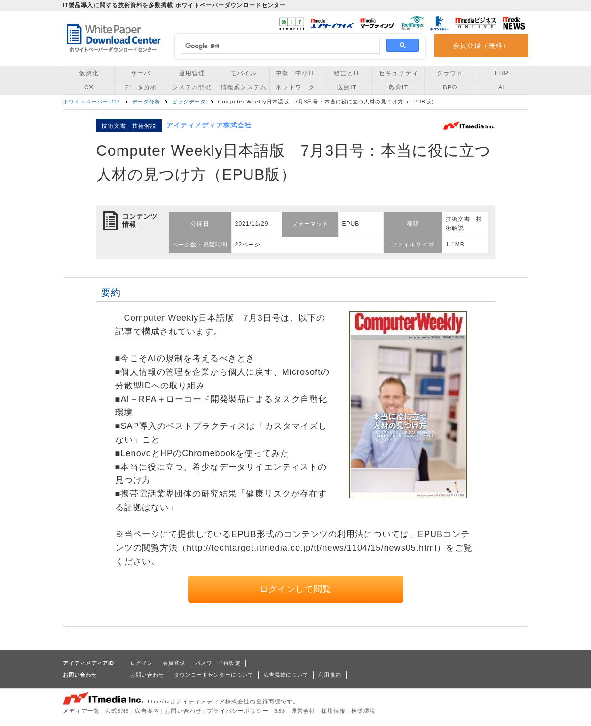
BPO (450, 87)
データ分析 (140, 87)
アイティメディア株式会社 (209, 125)
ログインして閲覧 (295, 589)
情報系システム (244, 87)
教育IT (399, 87)
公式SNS (117, 711)
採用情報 (333, 711)
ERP (502, 73)
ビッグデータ (189, 101)
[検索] (279, 46)
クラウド (450, 73)
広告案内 (146, 711)
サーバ (140, 73)
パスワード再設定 (218, 663)
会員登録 (174, 663)
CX (89, 87)
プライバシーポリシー (237, 711)
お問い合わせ (147, 675)
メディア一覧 (81, 711)
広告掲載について (286, 675)
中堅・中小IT (295, 73)
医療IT (347, 87)
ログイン (141, 663)
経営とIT (347, 73)
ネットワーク (295, 87)
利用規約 (329, 675)
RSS (280, 711)
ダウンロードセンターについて (213, 675)
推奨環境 (363, 711)
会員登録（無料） (481, 45)
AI (501, 87)
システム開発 (192, 87)
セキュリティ (398, 73)
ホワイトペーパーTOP (91, 101)
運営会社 (303, 711)
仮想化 (89, 73)
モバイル (243, 73)
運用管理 (192, 73)
